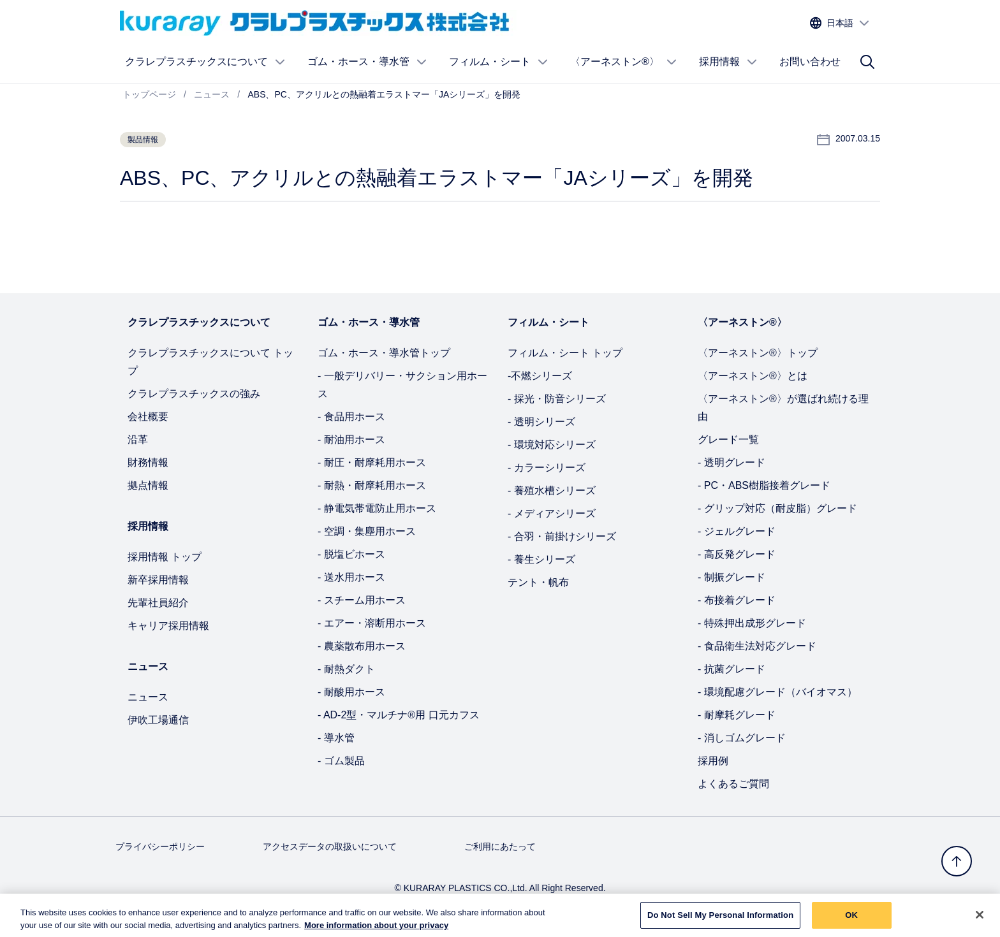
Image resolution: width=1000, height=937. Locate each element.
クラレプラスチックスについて (205, 62)
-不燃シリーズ (540, 375)
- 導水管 (336, 737)
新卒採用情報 (158, 579)
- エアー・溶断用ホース (372, 623)
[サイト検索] (867, 62)
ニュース (148, 697)
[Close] (980, 920)
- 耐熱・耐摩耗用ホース (372, 485)
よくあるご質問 (733, 783)
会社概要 (148, 416)
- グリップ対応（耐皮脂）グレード (777, 508)
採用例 (713, 760)
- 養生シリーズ (541, 559)
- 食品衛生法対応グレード (757, 646)
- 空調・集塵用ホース (367, 531)
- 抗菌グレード (731, 669)
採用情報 (728, 62)
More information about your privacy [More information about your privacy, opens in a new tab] (376, 931)
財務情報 (148, 462)
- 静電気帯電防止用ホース (377, 508)
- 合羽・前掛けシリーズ (562, 536)
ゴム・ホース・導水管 (367, 62)
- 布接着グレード (737, 600)
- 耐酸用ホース (351, 691)
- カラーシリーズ (546, 467)
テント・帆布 (538, 582)
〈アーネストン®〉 (623, 62)
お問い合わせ (810, 61)
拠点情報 (148, 485)
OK (851, 921)
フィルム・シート (498, 62)
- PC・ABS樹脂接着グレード (764, 485)
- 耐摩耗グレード (737, 714)
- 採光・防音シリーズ (557, 398)
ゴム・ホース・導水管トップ (384, 352)
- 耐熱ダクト (346, 669)
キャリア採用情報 (168, 625)
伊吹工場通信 (158, 720)
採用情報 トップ (165, 556)
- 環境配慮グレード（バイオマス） (777, 691)
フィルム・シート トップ (565, 352)
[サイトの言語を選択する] (840, 23)
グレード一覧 (728, 439)
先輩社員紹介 (158, 602)
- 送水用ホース (351, 577)
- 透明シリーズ (541, 421)
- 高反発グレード (737, 554)
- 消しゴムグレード (742, 737)
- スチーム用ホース (362, 600)
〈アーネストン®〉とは (752, 375)
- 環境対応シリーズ (552, 444)
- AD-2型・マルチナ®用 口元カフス (399, 714)
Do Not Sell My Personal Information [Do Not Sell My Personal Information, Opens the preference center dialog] (720, 921)
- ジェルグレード (737, 531)
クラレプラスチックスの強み (194, 393)
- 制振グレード (731, 577)
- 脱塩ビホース (351, 554)
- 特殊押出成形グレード (752, 623)
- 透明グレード (731, 462)
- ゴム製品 (341, 760)
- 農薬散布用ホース (362, 646)
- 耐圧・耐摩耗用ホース (372, 462)
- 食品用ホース (351, 416)
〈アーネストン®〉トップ (758, 352)
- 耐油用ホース (351, 439)
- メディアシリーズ (552, 513)
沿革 (138, 439)
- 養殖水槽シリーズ (552, 490)
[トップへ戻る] (956, 861)
